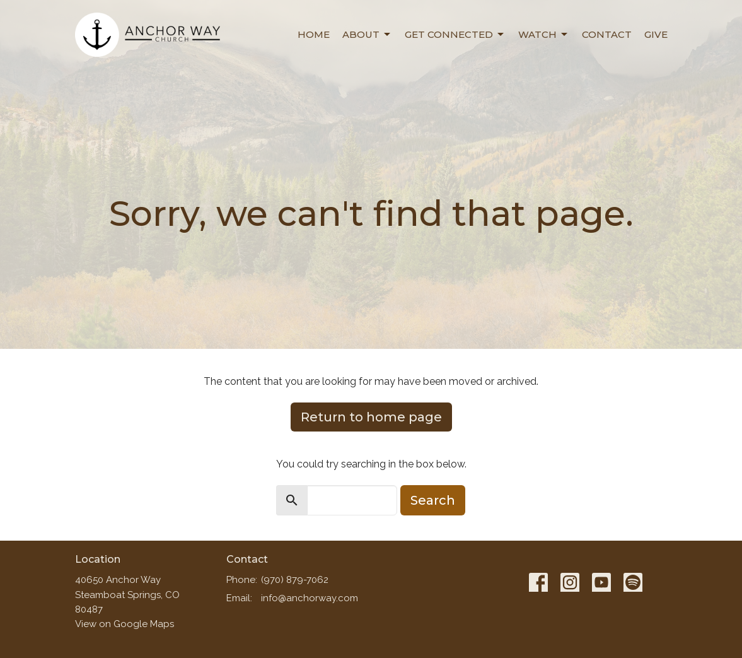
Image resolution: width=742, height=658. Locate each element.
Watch (543, 34)
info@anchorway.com (309, 598)
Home (314, 34)
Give (656, 34)
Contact (607, 34)
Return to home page (371, 417)
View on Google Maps (124, 624)
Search (432, 500)
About (367, 34)
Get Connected (455, 34)
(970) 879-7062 (294, 579)
